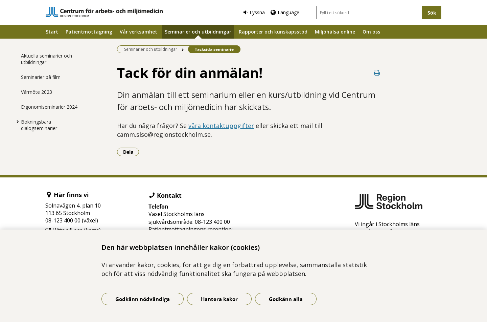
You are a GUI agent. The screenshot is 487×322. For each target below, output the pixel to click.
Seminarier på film (41, 77)
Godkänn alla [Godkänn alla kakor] (286, 299)
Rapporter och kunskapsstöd (273, 31)
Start (52, 31)
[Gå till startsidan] (104, 12)
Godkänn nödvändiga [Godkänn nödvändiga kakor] (142, 299)
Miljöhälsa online (335, 31)
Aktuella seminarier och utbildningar (46, 58)
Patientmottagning (89, 31)
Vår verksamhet (138, 31)
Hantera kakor (219, 299)
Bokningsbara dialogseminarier (39, 125)
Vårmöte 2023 (36, 92)
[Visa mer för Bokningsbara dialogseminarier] (15, 121)
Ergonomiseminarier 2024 (49, 107)
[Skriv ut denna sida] (377, 72)
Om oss (371, 31)
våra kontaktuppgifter (221, 126)
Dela (131, 151)
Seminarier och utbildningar (198, 31)
